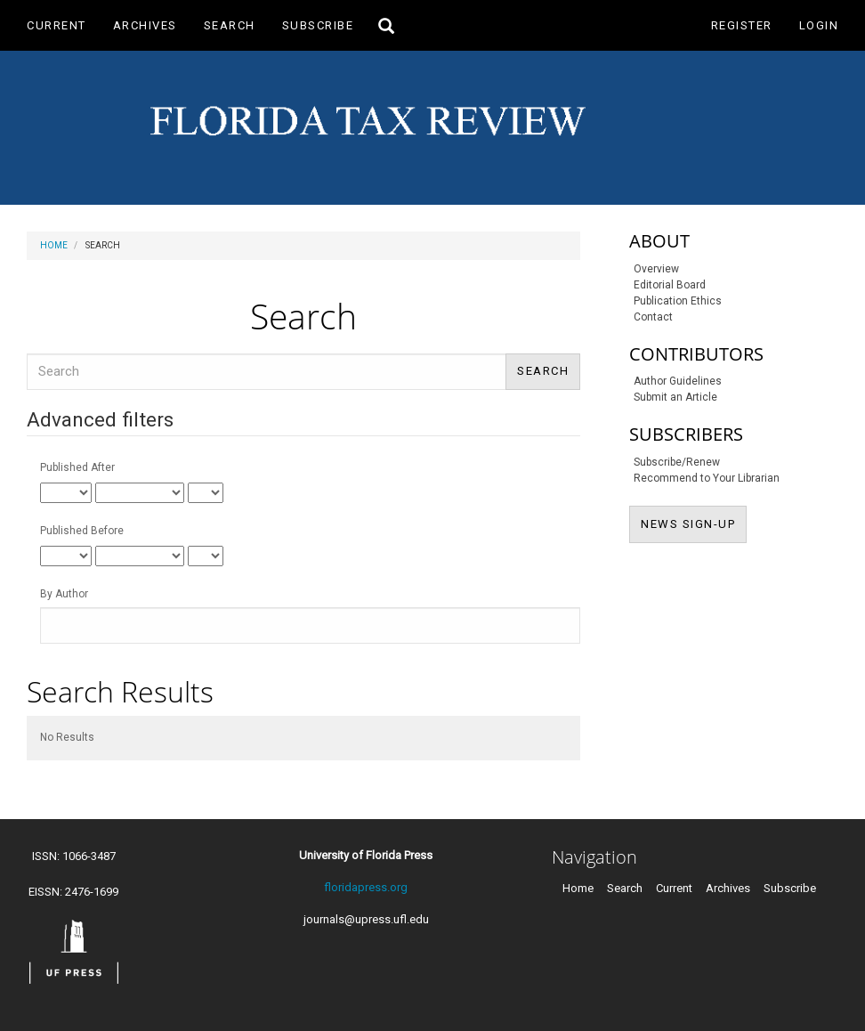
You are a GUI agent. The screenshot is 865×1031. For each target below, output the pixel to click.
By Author (64, 594)
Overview (656, 269)
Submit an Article (675, 397)
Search (229, 25)
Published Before (82, 530)
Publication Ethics (678, 301)
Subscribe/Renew (677, 462)
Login (819, 25)
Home (54, 245)
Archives (145, 25)
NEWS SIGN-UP (694, 523)
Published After (77, 467)
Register (741, 25)
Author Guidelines (678, 381)
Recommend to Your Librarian (707, 478)
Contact (653, 317)
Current (56, 25)
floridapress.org (366, 887)
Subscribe (318, 25)
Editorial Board (670, 285)
